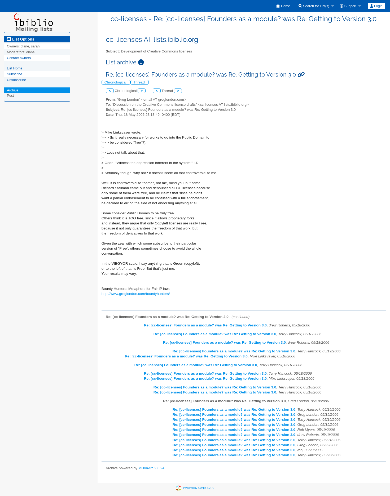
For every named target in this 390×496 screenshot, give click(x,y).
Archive (12, 90)
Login (376, 6)
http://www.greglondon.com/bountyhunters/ (136, 294)
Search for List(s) (314, 6)
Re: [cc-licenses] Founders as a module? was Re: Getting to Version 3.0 (205, 325)
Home (283, 6)
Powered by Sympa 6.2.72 (198, 487)
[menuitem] (283, 6)
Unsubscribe (16, 80)
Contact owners (19, 58)
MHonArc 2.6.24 (151, 468)
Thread (139, 82)
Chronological (116, 82)
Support (348, 6)
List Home (15, 68)
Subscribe (14, 74)
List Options (20, 39)
